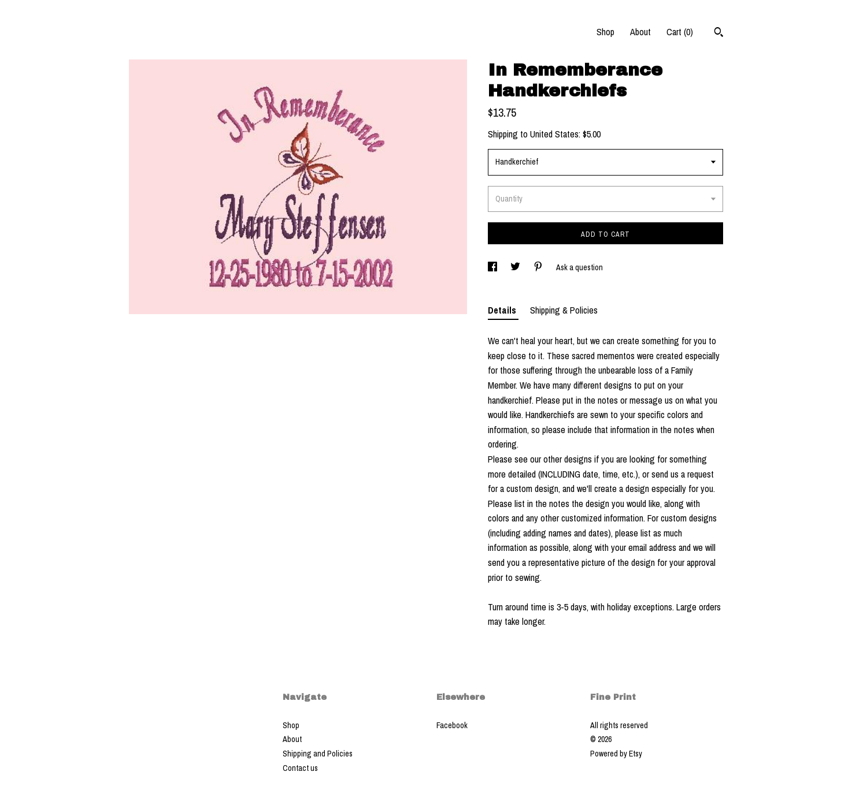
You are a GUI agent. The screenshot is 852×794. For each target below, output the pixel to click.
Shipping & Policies (564, 310)
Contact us (300, 768)
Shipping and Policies (318, 753)
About (640, 31)
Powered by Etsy (616, 753)
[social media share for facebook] (493, 267)
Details (503, 310)
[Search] (718, 33)
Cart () (679, 31)
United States (554, 134)
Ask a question (579, 267)
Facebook (452, 725)
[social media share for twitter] (516, 267)
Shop (605, 31)
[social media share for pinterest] (539, 267)
